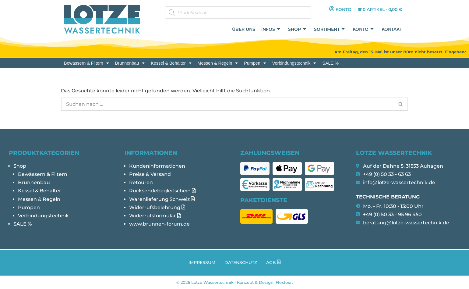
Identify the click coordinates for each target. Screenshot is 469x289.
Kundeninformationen (157, 166)
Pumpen (255, 63)
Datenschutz (240, 262)
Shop (297, 29)
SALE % (330, 63)
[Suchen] (227, 104)
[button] (86, 63)
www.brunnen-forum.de (159, 224)
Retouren (141, 182)
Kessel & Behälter (171, 63)
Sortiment (329, 29)
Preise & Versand (150, 174)
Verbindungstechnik (294, 63)
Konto (363, 29)
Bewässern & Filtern (86, 63)
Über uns (243, 29)
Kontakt (392, 29)
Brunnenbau (130, 63)
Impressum (202, 262)
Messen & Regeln (218, 63)
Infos (270, 29)
